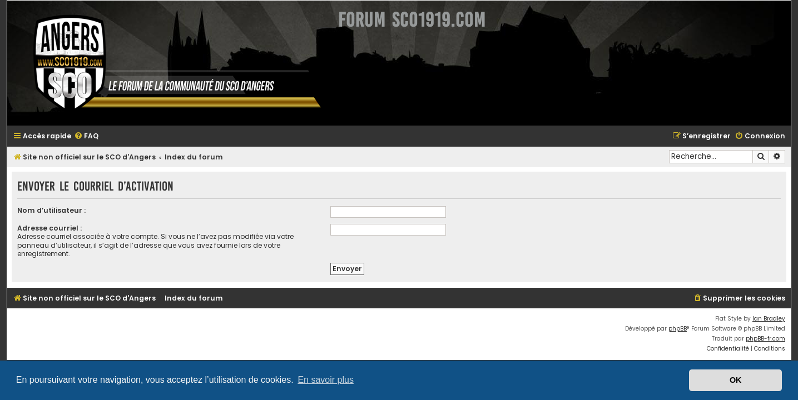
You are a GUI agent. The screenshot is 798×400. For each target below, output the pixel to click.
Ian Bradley (775, 310)
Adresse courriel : (43, 228)
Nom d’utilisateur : (45, 210)
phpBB (684, 320)
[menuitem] (79, 136)
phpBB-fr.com (772, 330)
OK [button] (736, 380)
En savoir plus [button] (326, 379)
